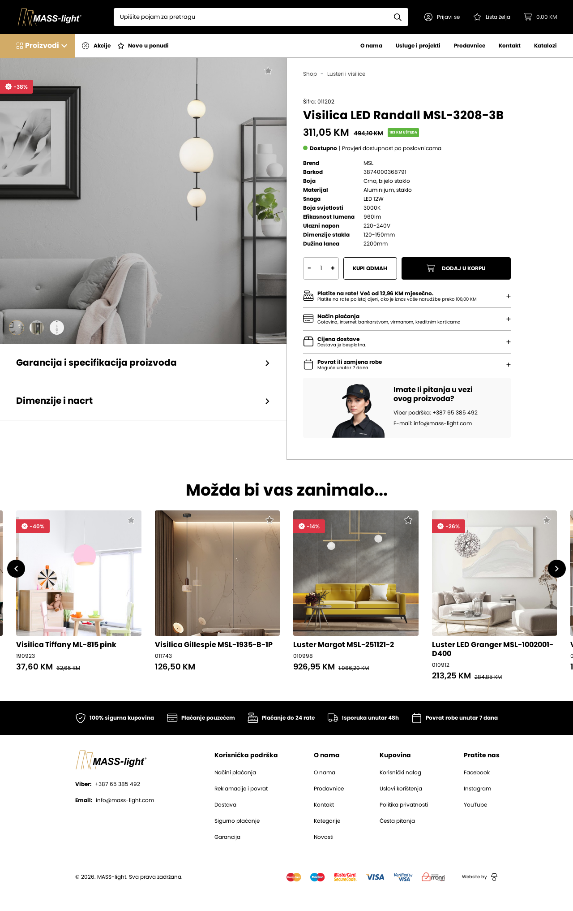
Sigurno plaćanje (237, 821)
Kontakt (510, 45)
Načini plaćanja (235, 772)
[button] (442, 17)
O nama (371, 45)
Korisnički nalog (400, 772)
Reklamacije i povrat (241, 788)
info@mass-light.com (114, 800)
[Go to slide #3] (57, 327)
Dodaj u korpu (456, 268)
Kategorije (327, 821)
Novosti (324, 837)
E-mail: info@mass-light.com (432, 423)
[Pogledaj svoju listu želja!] (491, 17)
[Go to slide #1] (16, 327)
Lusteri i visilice (346, 74)
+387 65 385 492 (107, 784)
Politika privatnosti (404, 804)
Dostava (225, 804)
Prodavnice (469, 45)
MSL (368, 163)
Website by (480, 877)
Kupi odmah (370, 268)
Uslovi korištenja (401, 788)
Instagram (477, 788)
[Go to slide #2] (37, 327)
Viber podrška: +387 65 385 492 (435, 412)
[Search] (251, 17)
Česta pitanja (397, 821)
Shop (310, 74)
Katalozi (545, 45)
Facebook (477, 772)
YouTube (475, 804)
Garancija (227, 837)
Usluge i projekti (418, 45)
